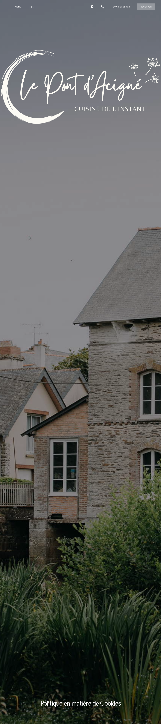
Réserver (146, 7)
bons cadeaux (121, 7)
